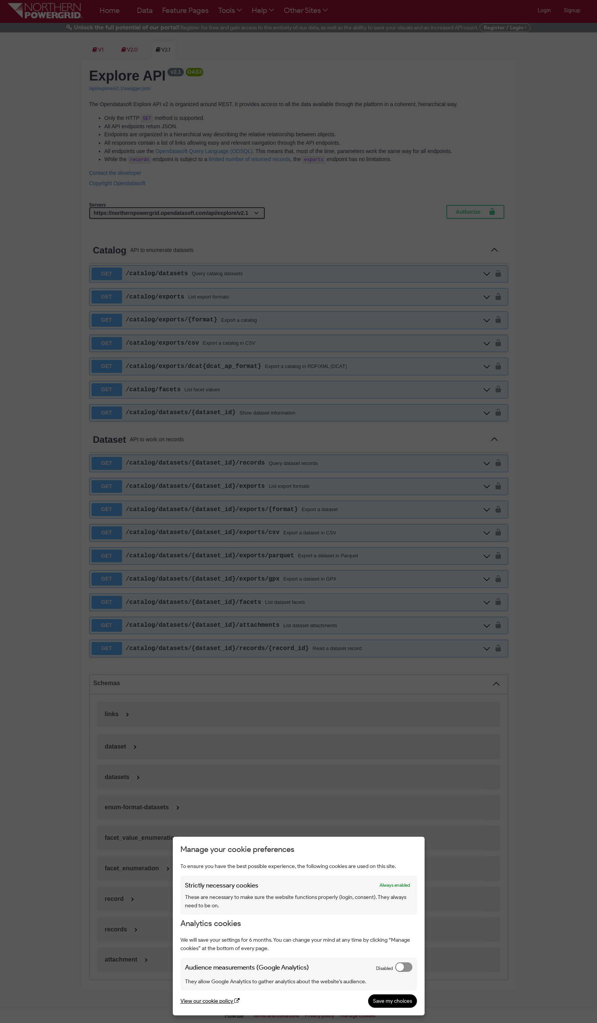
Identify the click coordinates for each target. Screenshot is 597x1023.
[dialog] (299, 926)
